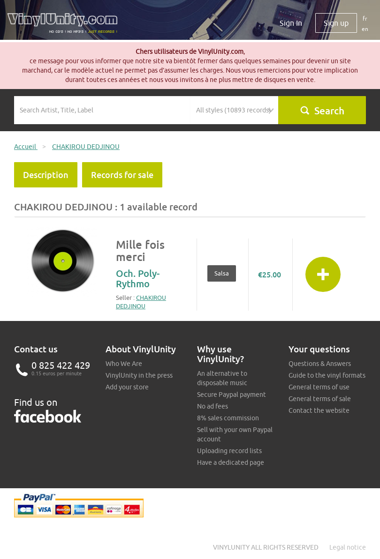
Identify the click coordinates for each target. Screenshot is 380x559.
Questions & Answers (320, 363)
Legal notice (347, 547)
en (365, 28)
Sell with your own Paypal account (235, 434)
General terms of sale (320, 398)
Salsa (221, 273)
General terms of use (319, 387)
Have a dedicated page (230, 462)
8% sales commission (228, 418)
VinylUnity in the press (139, 375)
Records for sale (122, 175)
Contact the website (319, 410)
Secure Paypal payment (231, 394)
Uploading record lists (229, 451)
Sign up (336, 23)
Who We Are (124, 363)
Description (45, 175)
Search (322, 110)
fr (365, 18)
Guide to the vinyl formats (327, 375)
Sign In (291, 23)
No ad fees (212, 406)
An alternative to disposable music (222, 378)
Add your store (127, 387)
